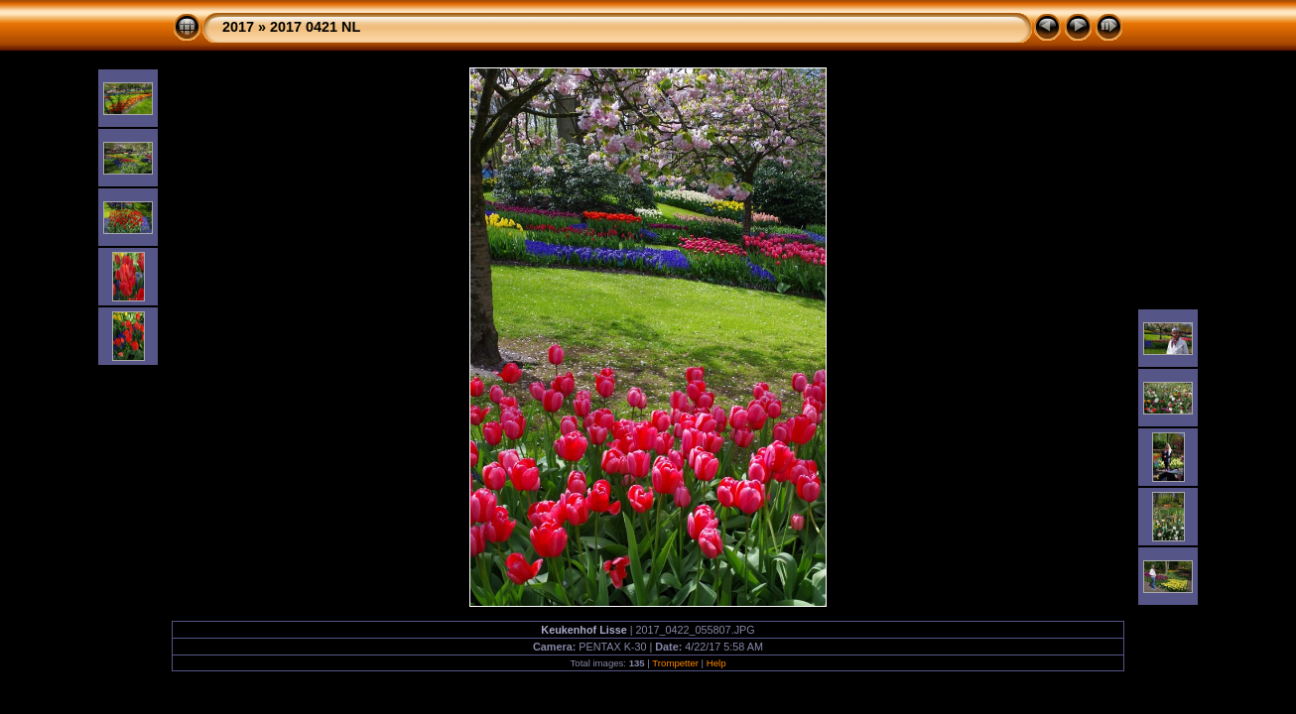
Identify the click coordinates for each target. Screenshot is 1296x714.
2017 (238, 27)
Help (716, 662)
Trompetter (675, 662)
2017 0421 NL (315, 27)
